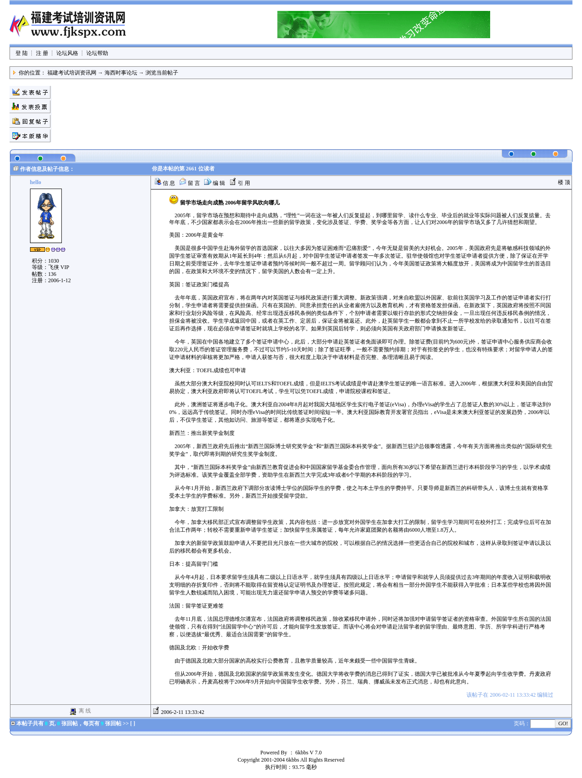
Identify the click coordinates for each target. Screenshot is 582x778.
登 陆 (21, 53)
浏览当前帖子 (162, 73)
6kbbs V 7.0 (309, 752)
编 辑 (214, 183)
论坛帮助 (97, 53)
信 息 (164, 183)
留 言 (189, 183)
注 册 (42, 53)
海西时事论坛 (121, 73)
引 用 (239, 183)
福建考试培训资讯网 (71, 73)
